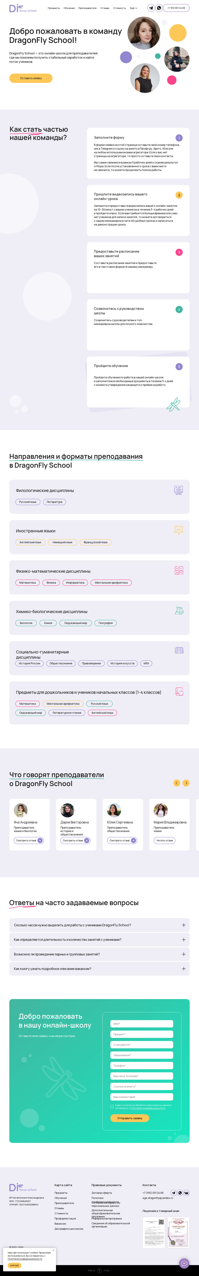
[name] (141, 1023)
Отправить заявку (129, 1118)
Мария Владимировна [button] (170, 822)
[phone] (141, 1065)
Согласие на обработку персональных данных (106, 1204)
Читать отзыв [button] (164, 840)
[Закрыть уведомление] (53, 1250)
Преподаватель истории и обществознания (71, 831)
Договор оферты (102, 1192)
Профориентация (65, 1218)
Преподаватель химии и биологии (25, 829)
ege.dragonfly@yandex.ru (158, 1198)
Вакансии (60, 1223)
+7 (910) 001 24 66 (153, 1192)
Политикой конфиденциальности (147, 1108)
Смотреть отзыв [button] (26, 840)
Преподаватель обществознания (118, 829)
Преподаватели (64, 1203)
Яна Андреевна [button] (25, 822)
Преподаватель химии (164, 829)
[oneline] (141, 1034)
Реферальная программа (107, 1218)
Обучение (61, 1198)
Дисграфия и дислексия (69, 1228)
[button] (31, 78)
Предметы (61, 1192)
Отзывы (59, 1208)
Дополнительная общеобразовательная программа (106, 1213)
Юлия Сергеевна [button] (120, 822)
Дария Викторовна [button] (74, 822)
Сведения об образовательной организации (111, 1225)
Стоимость (61, 1213)
